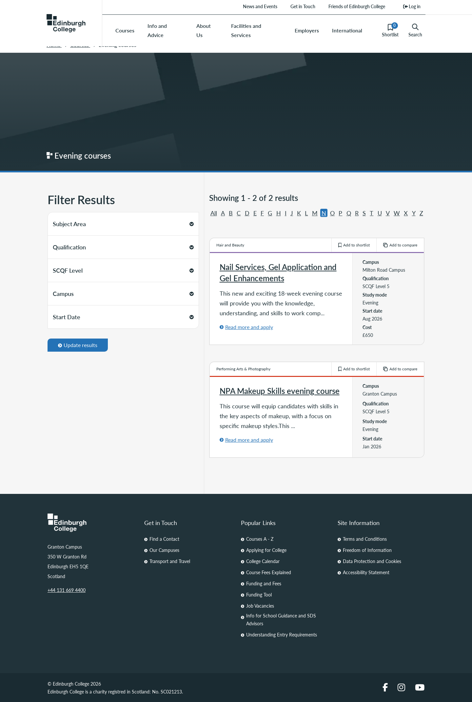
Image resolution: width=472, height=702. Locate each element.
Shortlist (390, 30)
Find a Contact (164, 539)
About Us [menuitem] (203, 30)
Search (415, 30)
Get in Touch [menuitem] (302, 6)
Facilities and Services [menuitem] (246, 30)
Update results (77, 345)
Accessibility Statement (366, 572)
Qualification (123, 247)
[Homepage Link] (91, 523)
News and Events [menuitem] (260, 6)
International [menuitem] (347, 30)
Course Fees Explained (268, 572)
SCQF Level (123, 270)
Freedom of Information (367, 550)
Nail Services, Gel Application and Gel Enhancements (278, 272)
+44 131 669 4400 (67, 590)
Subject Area (123, 224)
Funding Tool (259, 594)
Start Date (123, 317)
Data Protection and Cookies (372, 561)
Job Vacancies (260, 605)
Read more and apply (249, 327)
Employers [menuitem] (307, 30)
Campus (123, 293)
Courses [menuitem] (124, 30)
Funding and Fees (263, 583)
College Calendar (263, 561)
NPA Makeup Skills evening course (280, 390)
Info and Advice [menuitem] (157, 30)
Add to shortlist (354, 245)
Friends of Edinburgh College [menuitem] (356, 6)
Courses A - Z (259, 539)
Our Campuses (164, 550)
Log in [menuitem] (412, 6)
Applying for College (266, 550)
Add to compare (400, 245)
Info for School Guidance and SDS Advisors (281, 619)
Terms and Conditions (365, 539)
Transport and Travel (169, 561)
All (213, 213)
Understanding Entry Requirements (281, 634)
